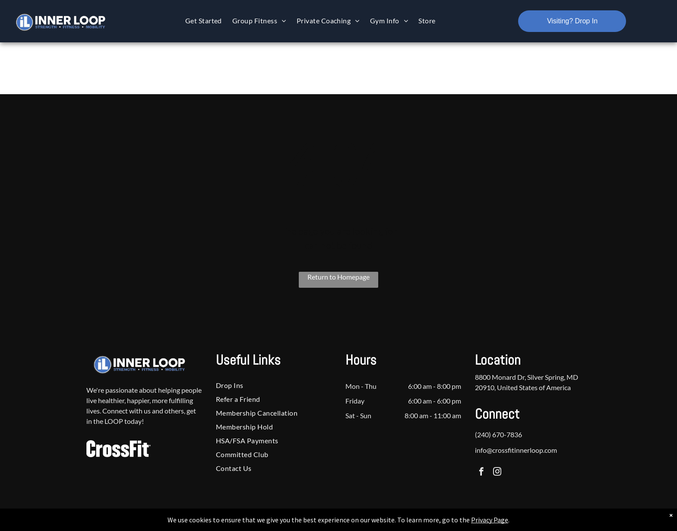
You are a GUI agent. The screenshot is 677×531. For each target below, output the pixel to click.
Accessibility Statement (356, 523)
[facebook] (481, 472)
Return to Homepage (338, 277)
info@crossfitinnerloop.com (516, 450)
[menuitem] (203, 20)
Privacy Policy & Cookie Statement (285, 523)
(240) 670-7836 (498, 434)
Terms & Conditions (409, 523)
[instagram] (497, 472)
